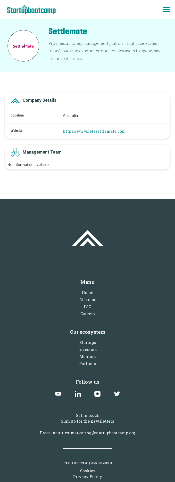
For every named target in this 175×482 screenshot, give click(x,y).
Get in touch (88, 415)
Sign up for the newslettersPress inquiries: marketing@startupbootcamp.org (87, 427)
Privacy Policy (87, 476)
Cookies (87, 470)
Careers (87, 313)
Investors (87, 349)
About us (87, 299)
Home (87, 292)
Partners (87, 363)
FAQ (87, 306)
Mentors (87, 356)
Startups (87, 342)
